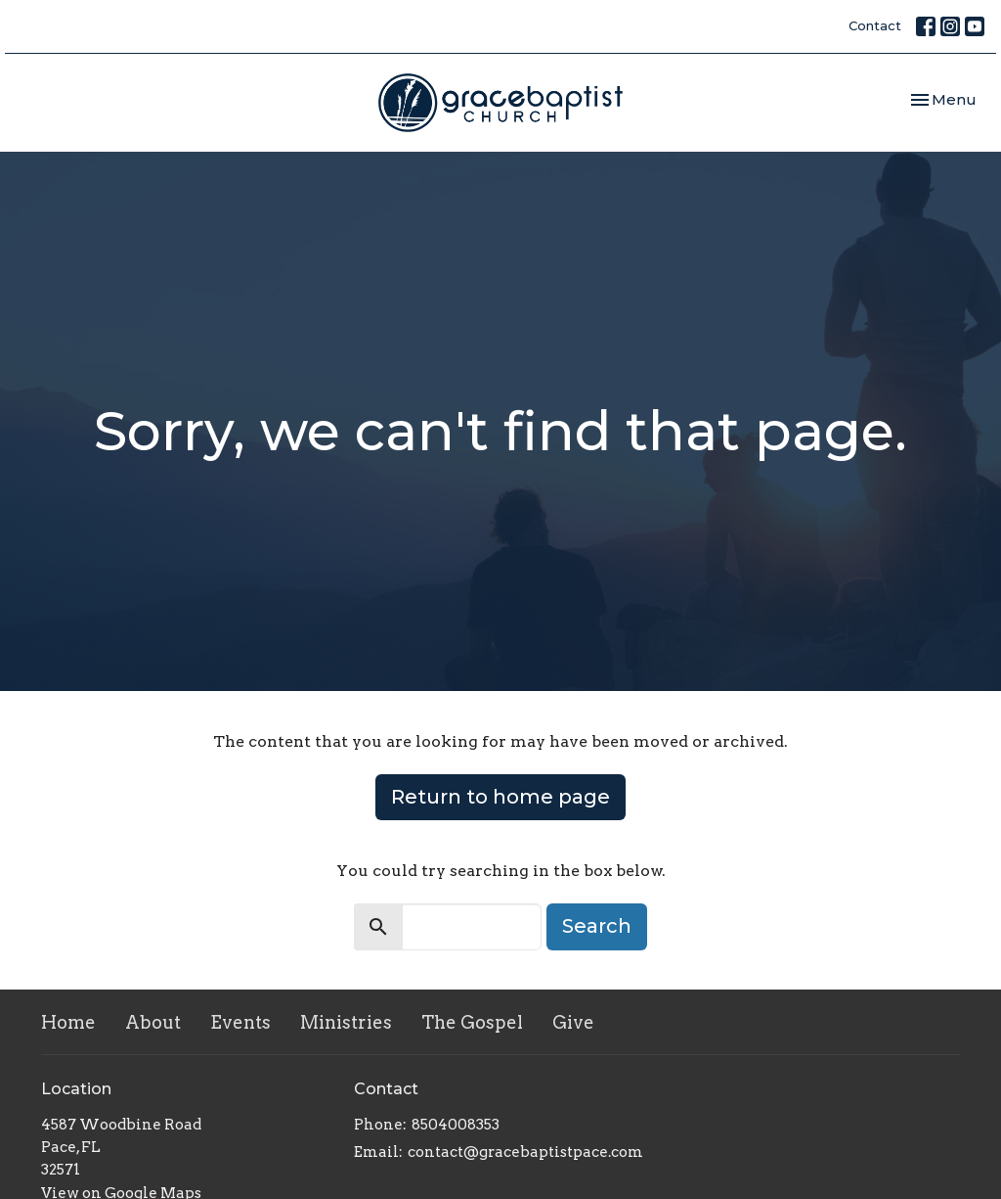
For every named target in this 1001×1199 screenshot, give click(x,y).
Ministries (346, 1022)
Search (596, 926)
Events (240, 1022)
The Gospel (472, 1022)
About (153, 1022)
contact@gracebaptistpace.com (525, 1152)
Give (573, 1022)
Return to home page (500, 796)
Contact (875, 25)
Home (68, 1022)
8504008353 (456, 1124)
